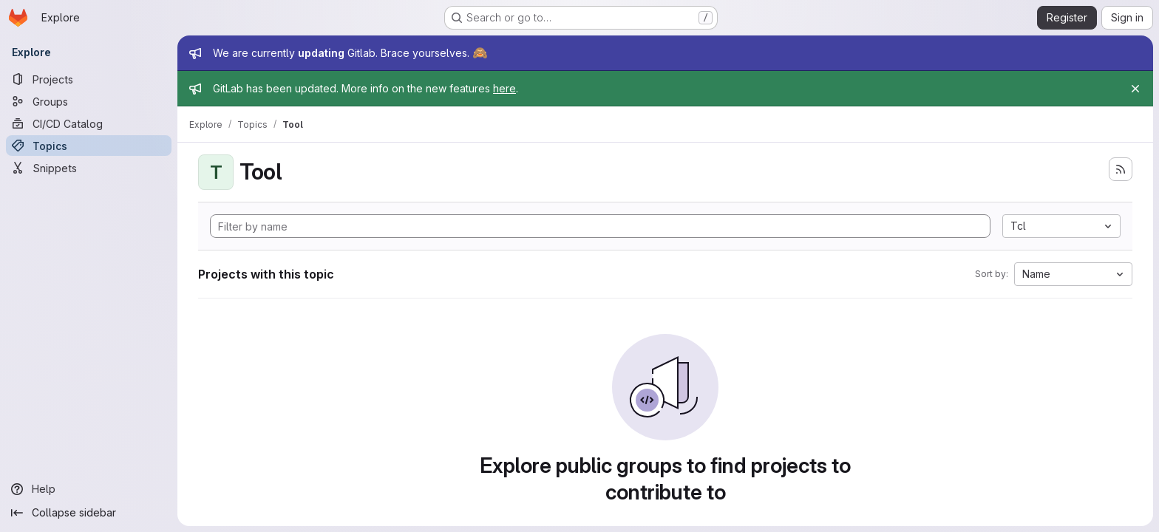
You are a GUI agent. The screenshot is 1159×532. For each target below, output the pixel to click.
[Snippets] (88, 167)
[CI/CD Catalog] (88, 123)
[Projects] (88, 79)
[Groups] (88, 101)
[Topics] (88, 145)
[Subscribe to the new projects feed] (1120, 169)
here (504, 88)
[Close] (1135, 89)
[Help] (88, 489)
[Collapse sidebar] (88, 512)
